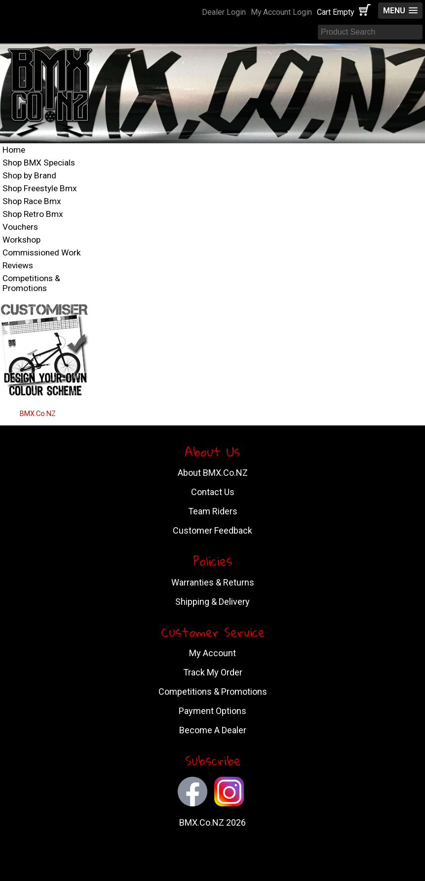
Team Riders (212, 511)
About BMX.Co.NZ (213, 472)
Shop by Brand (29, 175)
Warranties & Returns (212, 582)
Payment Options (212, 711)
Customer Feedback (212, 530)
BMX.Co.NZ (38, 414)
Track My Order (212, 672)
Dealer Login (224, 12)
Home (13, 150)
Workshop (21, 240)
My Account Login (281, 12)
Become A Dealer (212, 730)
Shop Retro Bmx (32, 214)
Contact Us (212, 492)
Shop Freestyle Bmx (39, 188)
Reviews (17, 265)
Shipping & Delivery (212, 601)
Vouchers (20, 227)
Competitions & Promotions (31, 283)
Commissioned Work (41, 252)
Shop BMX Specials (38, 163)
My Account (212, 653)
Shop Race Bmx (31, 201)
